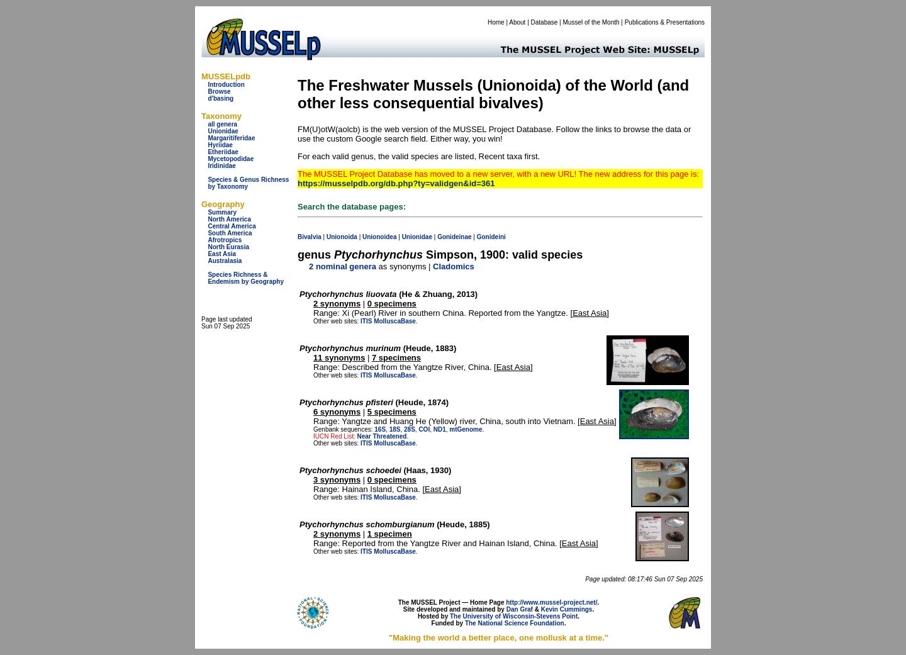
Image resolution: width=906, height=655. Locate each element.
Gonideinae (454, 236)
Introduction (226, 84)
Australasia (225, 260)
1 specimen (389, 534)
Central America (231, 226)
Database (544, 22)
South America (230, 233)
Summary (222, 212)
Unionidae (223, 131)
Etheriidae (223, 151)
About (517, 22)
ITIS (366, 321)
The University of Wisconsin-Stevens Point (514, 616)
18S (395, 429)
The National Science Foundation (514, 623)
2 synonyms (337, 303)
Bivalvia (310, 236)
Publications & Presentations (665, 22)
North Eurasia (228, 247)
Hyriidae (220, 145)
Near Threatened (381, 436)
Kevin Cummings (567, 609)
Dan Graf (519, 609)
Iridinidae (221, 165)
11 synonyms (339, 357)
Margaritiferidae (231, 138)
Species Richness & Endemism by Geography (246, 278)
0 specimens (392, 303)
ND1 (439, 429)
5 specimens (392, 412)
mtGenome (465, 429)
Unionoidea (379, 236)
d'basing (220, 98)
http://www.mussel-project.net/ (551, 602)
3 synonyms (337, 479)
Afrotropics (225, 240)
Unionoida (342, 236)
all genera (222, 124)
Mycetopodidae (231, 158)
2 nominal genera (342, 266)
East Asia (222, 253)
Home (496, 22)
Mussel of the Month (591, 22)
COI (424, 429)
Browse (219, 91)
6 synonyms (337, 412)
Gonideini (491, 236)
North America (229, 219)
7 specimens (396, 357)
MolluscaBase (395, 321)
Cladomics (453, 266)
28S (409, 429)
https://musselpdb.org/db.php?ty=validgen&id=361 (396, 183)
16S (380, 429)
